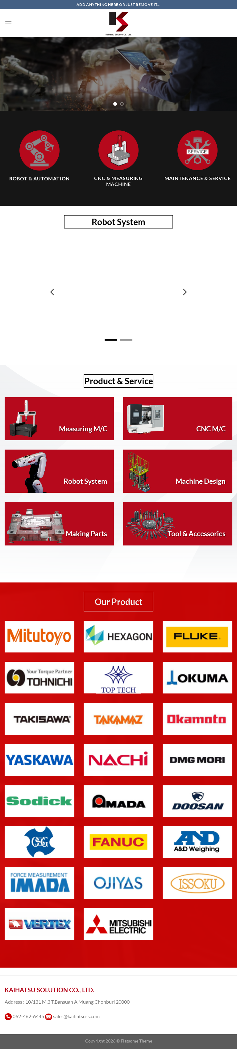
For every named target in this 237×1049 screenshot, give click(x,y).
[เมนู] (8, 23)
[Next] (184, 292)
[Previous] (52, 292)
